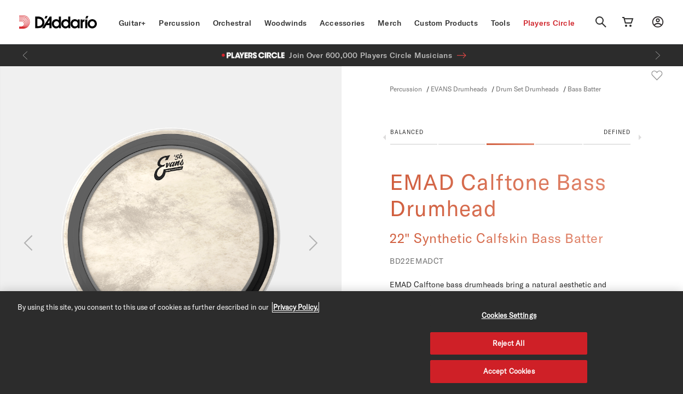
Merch (389, 23)
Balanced (407, 132)
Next (640, 137)
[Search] (600, 21)
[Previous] (25, 55)
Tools (500, 23)
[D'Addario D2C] (66, 22)
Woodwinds (285, 23)
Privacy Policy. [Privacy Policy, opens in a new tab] (295, 307)
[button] (510, 139)
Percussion (179, 23)
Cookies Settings (509, 315)
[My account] (658, 22)
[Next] (658, 55)
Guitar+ (132, 23)
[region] (341, 342)
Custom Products (446, 23)
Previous (384, 137)
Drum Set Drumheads (527, 88)
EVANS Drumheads (459, 88)
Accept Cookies (509, 371)
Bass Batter (584, 88)
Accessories (342, 23)
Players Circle (549, 23)
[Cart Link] (627, 21)
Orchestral (232, 23)
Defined (617, 132)
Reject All (509, 343)
